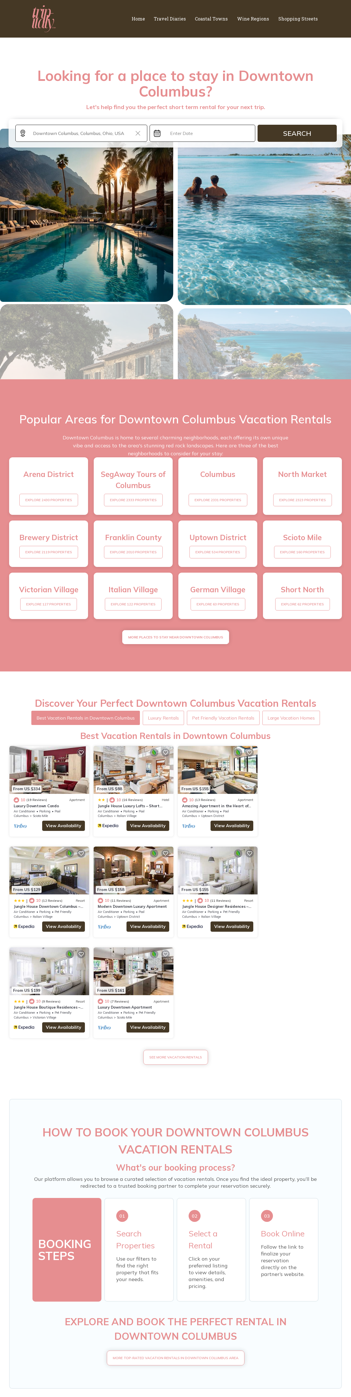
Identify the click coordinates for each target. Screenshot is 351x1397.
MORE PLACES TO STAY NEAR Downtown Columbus (175, 637)
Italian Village (126, 816)
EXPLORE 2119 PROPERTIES (48, 552)
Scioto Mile (40, 816)
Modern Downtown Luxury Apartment (48, 906)
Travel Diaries (172, 19)
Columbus (21, 816)
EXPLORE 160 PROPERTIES (302, 552)
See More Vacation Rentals (175, 956)
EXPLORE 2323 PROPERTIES (302, 500)
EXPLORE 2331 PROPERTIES (218, 500)
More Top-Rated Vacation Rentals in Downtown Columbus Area (175, 1257)
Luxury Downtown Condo (36, 805)
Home (141, 19)
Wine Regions (254, 19)
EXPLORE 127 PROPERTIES (48, 604)
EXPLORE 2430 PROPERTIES (48, 500)
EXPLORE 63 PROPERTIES (218, 604)
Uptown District (212, 816)
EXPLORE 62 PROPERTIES (302, 604)
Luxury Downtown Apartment (293, 906)
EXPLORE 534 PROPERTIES (217, 552)
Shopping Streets (298, 19)
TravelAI (291, 1375)
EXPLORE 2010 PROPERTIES (133, 552)
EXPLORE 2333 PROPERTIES (133, 500)
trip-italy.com (82, 1375)
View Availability (63, 825)
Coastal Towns (213, 19)
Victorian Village (212, 916)
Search (297, 133)
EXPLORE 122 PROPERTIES (133, 604)
